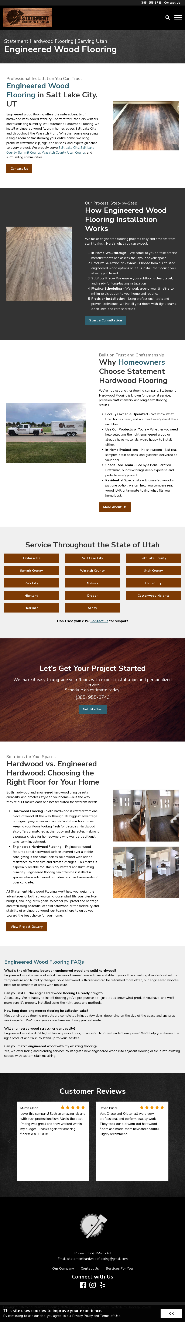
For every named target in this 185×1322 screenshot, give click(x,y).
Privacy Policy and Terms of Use (96, 1316)
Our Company (63, 1268)
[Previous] (9, 1141)
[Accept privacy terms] (171, 1313)
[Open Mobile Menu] (178, 18)
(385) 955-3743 (93, 697)
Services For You (119, 1268)
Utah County (76, 152)
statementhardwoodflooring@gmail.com (97, 1258)
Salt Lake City (69, 148)
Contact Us (90, 1268)
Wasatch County (54, 152)
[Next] (175, 1141)
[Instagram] (92, 1285)
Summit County (29, 152)
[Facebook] (83, 1285)
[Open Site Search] (167, 17)
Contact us (99, 621)
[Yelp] (102, 1285)
